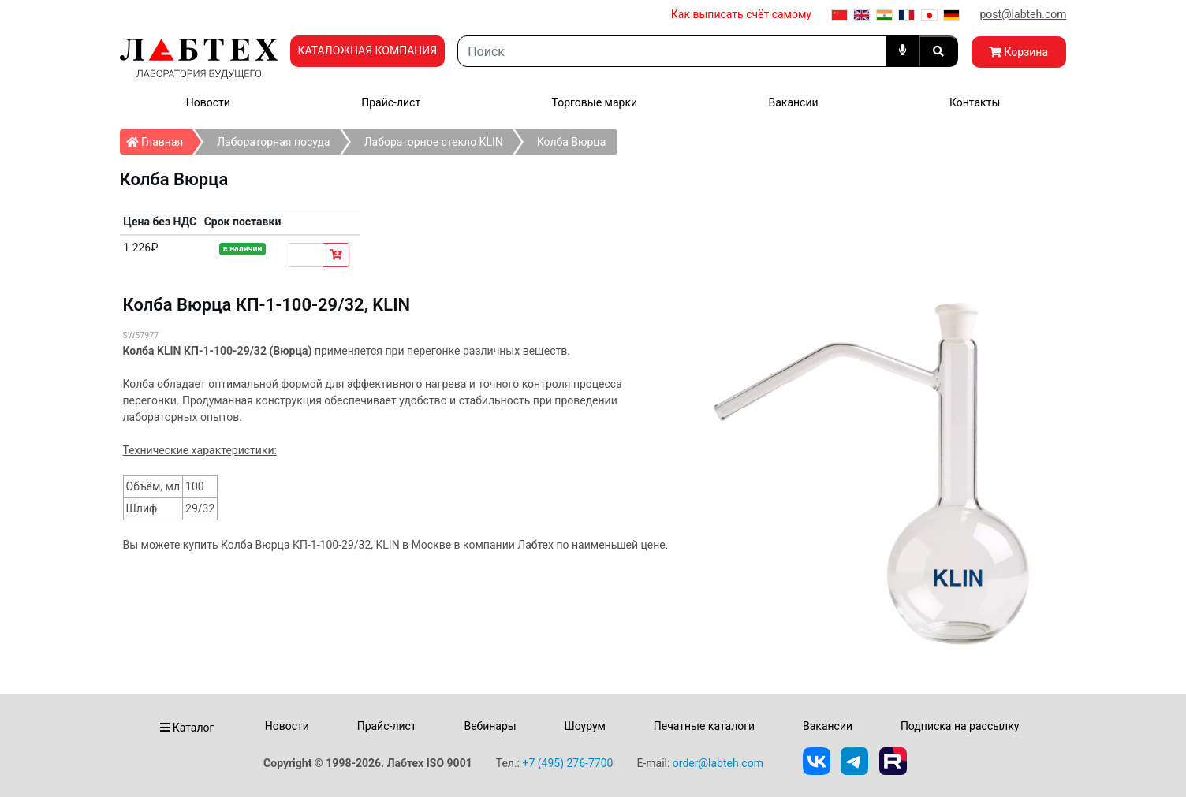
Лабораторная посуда (273, 142)
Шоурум (584, 726)
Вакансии (793, 102)
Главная (159, 138)
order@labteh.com (718, 763)
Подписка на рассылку (960, 726)
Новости (208, 102)
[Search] (671, 51)
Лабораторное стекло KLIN (433, 142)
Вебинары (490, 726)
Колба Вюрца (571, 142)
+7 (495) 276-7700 (567, 763)
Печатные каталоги (704, 726)
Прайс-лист (390, 102)
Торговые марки (595, 102)
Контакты (974, 102)
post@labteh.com (1022, 14)
